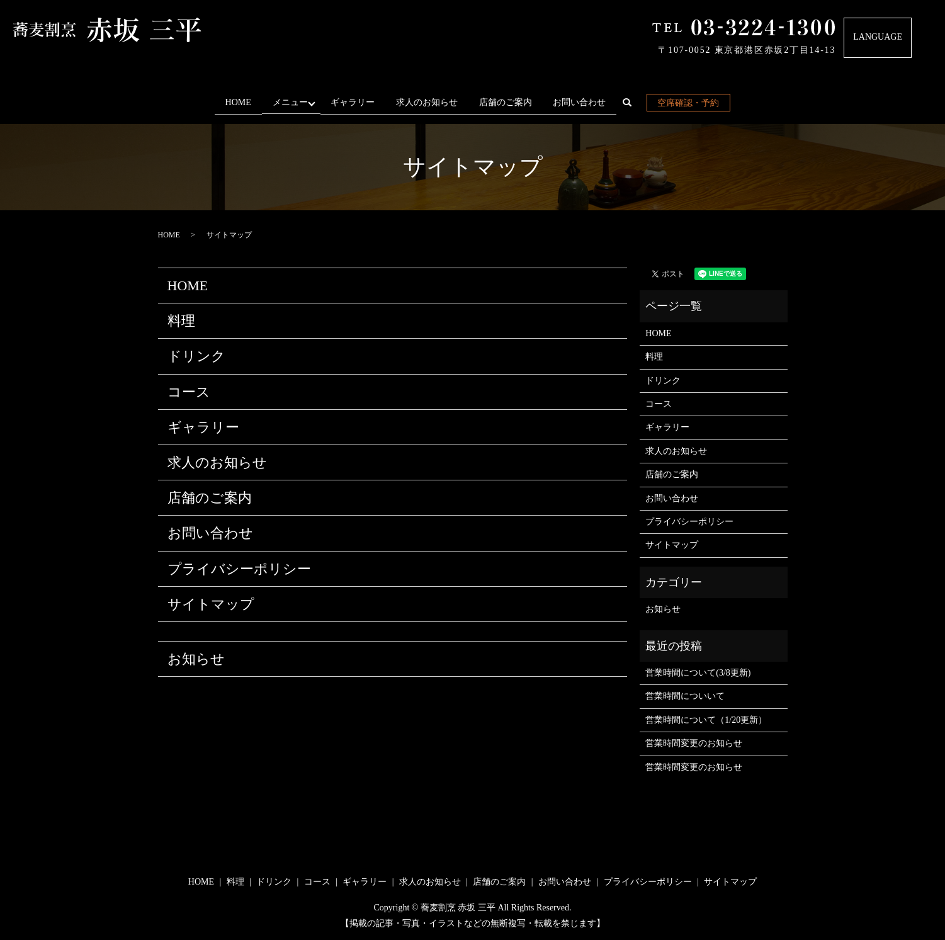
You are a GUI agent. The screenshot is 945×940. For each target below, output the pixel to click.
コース (188, 392)
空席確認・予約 (692, 103)
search (636, 105)
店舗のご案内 (509, 102)
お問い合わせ (583, 102)
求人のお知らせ (430, 102)
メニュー (289, 102)
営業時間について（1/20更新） (706, 720)
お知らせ (196, 659)
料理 (181, 321)
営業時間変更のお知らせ (693, 743)
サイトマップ (210, 604)
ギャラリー (356, 102)
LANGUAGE (877, 37)
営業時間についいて (685, 696)
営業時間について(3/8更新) (697, 672)
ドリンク (196, 356)
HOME (234, 102)
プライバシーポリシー (239, 568)
